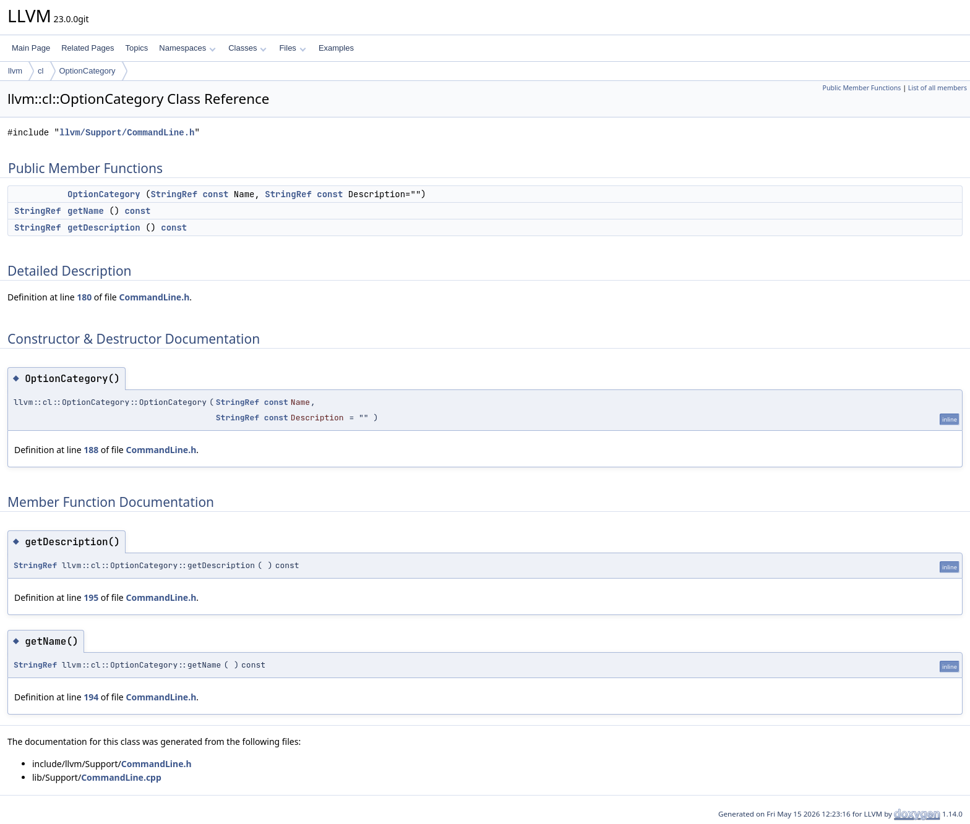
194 (91, 697)
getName (85, 210)
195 (91, 597)
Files (292, 48)
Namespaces (187, 48)
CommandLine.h (154, 297)
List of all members (937, 87)
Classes (247, 48)
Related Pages (87, 48)
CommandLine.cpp (121, 777)
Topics (136, 48)
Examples (336, 48)
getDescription (103, 227)
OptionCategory (87, 70)
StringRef (173, 194)
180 (84, 297)
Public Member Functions (861, 87)
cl (40, 70)
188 (91, 450)
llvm (15, 70)
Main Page (31, 48)
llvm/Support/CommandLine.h (126, 132)
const (215, 194)
